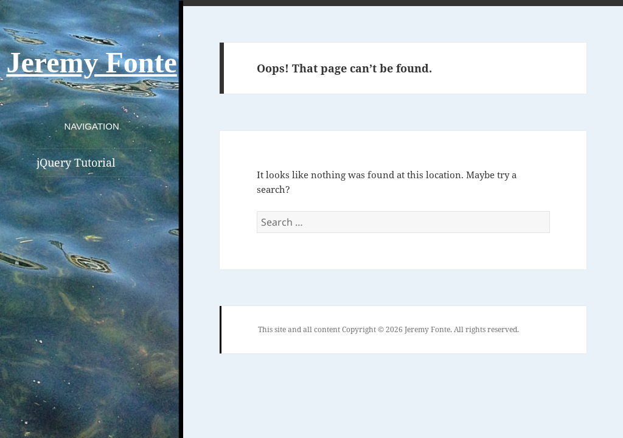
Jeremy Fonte (91, 62)
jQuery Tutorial (76, 162)
